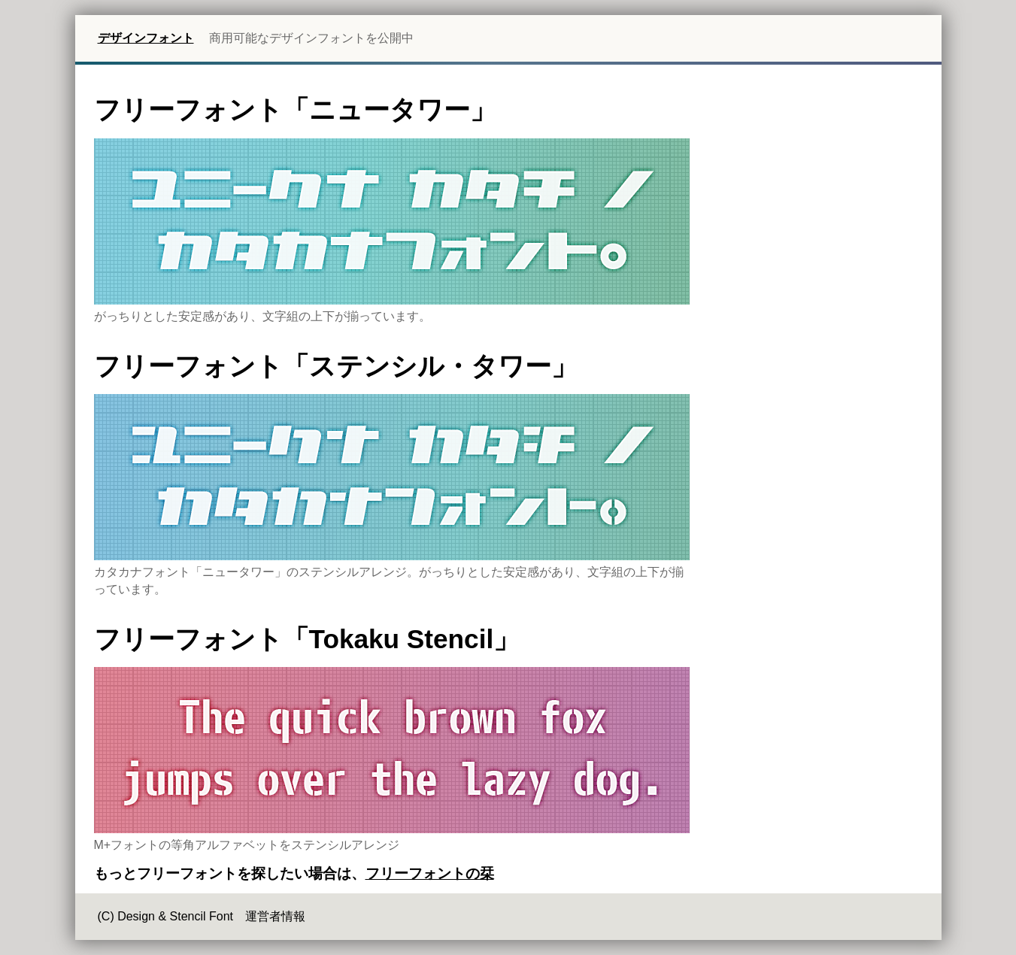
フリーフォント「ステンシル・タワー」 (336, 365)
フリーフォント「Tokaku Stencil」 (307, 638)
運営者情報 (275, 916)
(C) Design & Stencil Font (166, 916)
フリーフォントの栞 (429, 873)
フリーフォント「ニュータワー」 (295, 109)
